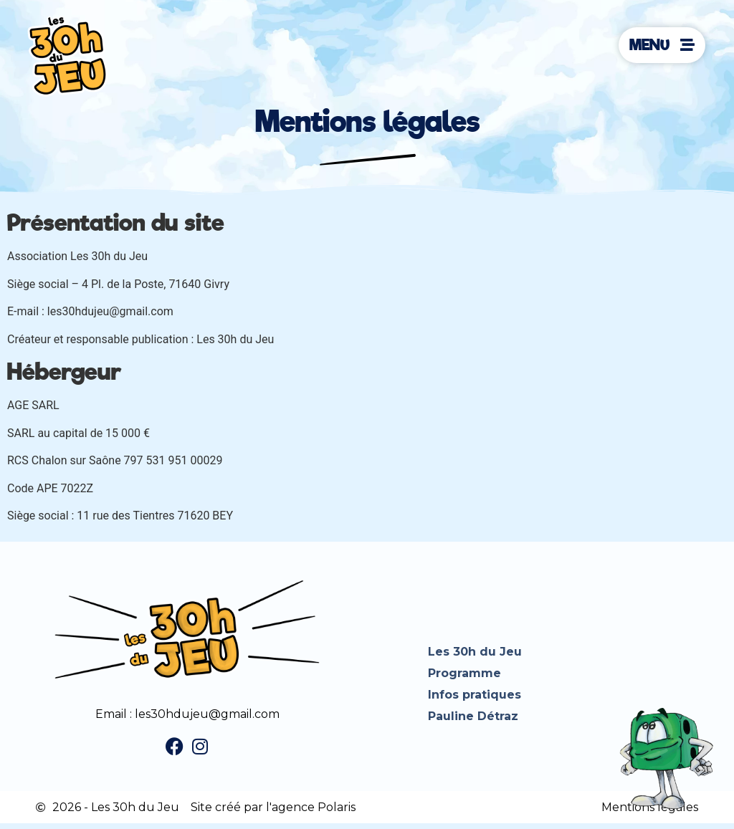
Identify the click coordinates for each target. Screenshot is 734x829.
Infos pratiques (474, 694)
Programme (464, 673)
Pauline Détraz (473, 716)
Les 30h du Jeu (475, 651)
